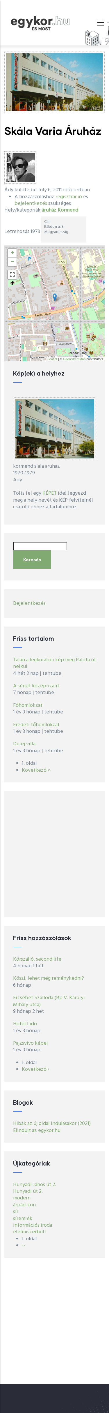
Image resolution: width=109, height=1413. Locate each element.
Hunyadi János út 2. (34, 1185)
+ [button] (12, 253)
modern (22, 1198)
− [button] (12, 262)
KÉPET (49, 493)
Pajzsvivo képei (30, 1043)
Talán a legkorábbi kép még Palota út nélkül (54, 663)
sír (15, 1212)
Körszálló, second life (37, 959)
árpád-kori (24, 1205)
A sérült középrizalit (36, 686)
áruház (49, 210)
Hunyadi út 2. (28, 1191)
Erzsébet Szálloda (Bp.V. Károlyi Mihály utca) (49, 1001)
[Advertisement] (54, 854)
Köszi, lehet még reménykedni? (48, 978)
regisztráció (69, 197)
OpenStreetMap (74, 359)
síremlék (22, 1218)
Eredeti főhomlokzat (36, 725)
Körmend (68, 210)
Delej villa (24, 744)
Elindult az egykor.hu (36, 1130)
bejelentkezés (31, 203)
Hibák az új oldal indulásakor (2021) (52, 1123)
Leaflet (52, 359)
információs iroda (32, 1225)
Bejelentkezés (29, 603)
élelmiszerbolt (29, 1232)
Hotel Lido (25, 1024)
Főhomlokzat (27, 705)
